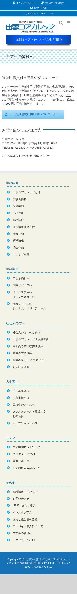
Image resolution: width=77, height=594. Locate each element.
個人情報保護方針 (24, 227)
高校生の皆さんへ (24, 404)
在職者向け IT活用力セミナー (31, 360)
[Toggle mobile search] (61, 23)
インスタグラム (22, 512)
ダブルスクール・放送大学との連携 (29, 414)
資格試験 (18, 220)
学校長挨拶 (20, 199)
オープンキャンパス (25, 423)
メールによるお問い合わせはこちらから (27, 155)
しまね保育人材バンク (26, 468)
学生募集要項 (21, 391)
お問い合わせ (21, 498)
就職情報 (18, 240)
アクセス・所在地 (24, 540)
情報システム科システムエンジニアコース (29, 306)
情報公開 (18, 234)
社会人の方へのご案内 (26, 332)
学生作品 (18, 247)
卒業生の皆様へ (22, 533)
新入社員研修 (21, 367)
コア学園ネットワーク (26, 447)
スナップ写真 (21, 254)
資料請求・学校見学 (25, 492)
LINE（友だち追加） (25, 505)
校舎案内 (18, 206)
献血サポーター (22, 461)
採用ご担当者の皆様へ (26, 519)
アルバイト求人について (28, 526)
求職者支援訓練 (22, 353)
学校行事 (18, 213)
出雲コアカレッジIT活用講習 (30, 339)
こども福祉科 (21, 278)
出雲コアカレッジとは (26, 192)
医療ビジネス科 (22, 285)
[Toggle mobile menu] (69, 23)
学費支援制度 (21, 398)
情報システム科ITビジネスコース (24, 294)
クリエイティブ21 (24, 454)
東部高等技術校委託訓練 (28, 346)
